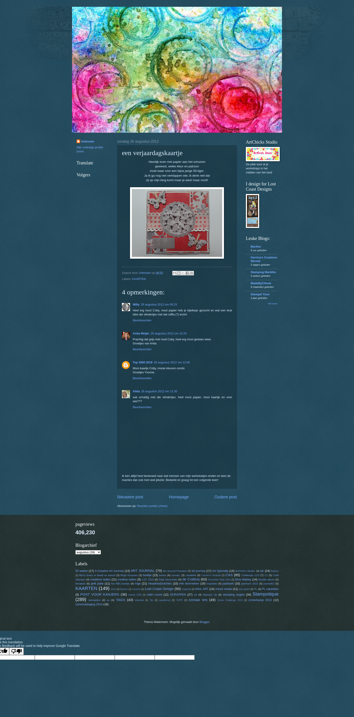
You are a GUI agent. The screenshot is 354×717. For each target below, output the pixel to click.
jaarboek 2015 (249, 583)
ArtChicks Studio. (245, 571)
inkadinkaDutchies (160, 583)
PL (255, 589)
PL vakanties (270, 589)
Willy (136, 304)
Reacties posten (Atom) (152, 506)
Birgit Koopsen (129, 575)
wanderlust (164, 600)
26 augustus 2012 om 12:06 (172, 362)
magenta (186, 589)
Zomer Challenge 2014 (229, 600)
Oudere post (225, 497)
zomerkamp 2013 (260, 600)
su (108, 600)
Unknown (87, 141)
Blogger (205, 622)
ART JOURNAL (143, 571)
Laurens (136, 589)
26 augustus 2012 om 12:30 (159, 391)
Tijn (151, 600)
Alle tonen (272, 303)
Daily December (168, 579)
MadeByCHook (261, 283)
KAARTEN (139, 279)
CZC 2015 (148, 579)
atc (262, 571)
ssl (195, 594)
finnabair (80, 583)
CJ (266, 575)
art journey (198, 571)
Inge (138, 583)
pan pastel (244, 589)
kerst (113, 589)
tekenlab (139, 600)
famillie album (267, 579)
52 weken (81, 571)
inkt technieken (189, 583)
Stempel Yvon (260, 294)
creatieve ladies (100, 579)
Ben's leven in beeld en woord (97, 575)
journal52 (268, 583)
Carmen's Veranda (211, 575)
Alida (136, 391)
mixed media (223, 589)
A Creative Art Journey (109, 571)
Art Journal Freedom (175, 571)
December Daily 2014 (219, 579)
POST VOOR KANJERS (99, 594)
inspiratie (212, 583)
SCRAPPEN (178, 594)
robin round (154, 594)
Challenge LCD (250, 575)
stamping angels (234, 594)
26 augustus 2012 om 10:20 (169, 333)
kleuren (124, 589)
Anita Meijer (141, 333)
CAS (229, 575)
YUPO (179, 600)
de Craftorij (191, 579)
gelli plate (97, 583)
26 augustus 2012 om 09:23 (159, 304)
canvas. (175, 575)
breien (162, 575)
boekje (147, 575)
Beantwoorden (142, 320)
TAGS (120, 600)
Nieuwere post (130, 497)
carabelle (191, 575)
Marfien (256, 246)
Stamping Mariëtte (263, 272)
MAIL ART (201, 589)
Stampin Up (210, 594)
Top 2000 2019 (142, 362)
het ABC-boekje (120, 583)
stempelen (94, 600)
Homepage (179, 497)
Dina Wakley (243, 579)
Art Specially (220, 571)
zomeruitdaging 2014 (88, 604)
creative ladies (127, 579)
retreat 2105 (135, 595)
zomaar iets (198, 600)
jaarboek (228, 583)
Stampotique (265, 593)
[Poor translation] (16, 651)
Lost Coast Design (159, 589)
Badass (275, 571)
